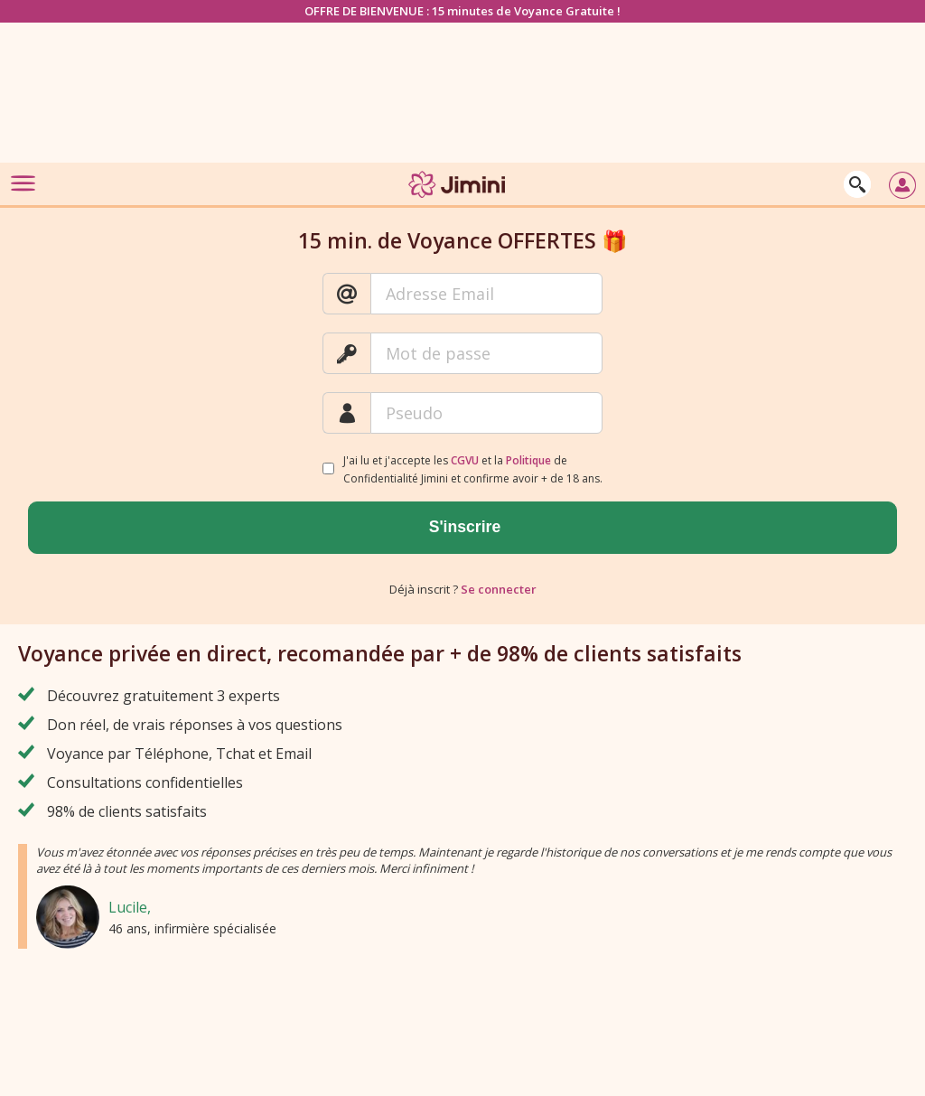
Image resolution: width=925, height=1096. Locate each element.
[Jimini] (458, 201)
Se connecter (499, 589)
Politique (528, 460)
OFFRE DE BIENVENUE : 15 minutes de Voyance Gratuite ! (462, 11)
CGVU (465, 460)
